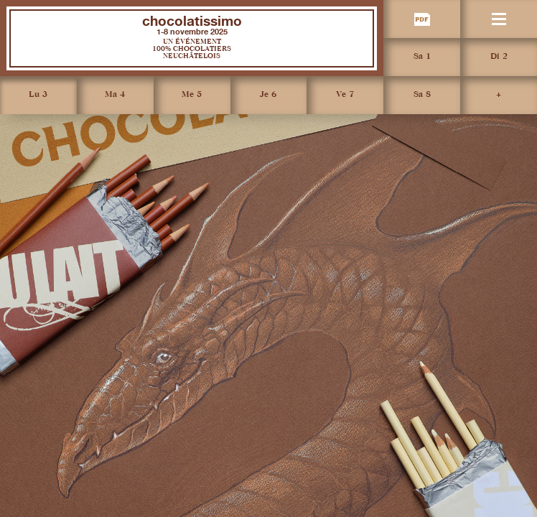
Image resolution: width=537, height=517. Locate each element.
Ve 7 (345, 94)
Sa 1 (422, 56)
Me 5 (192, 94)
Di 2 (499, 56)
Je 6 (268, 94)
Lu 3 (38, 94)
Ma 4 (115, 94)
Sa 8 (422, 94)
